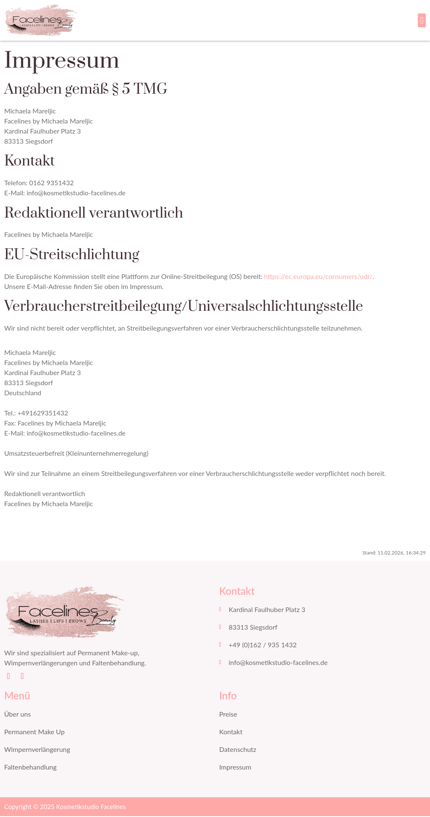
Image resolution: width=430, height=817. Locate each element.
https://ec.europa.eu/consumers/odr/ (318, 277)
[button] (422, 21)
